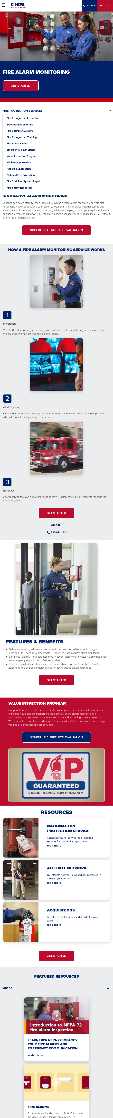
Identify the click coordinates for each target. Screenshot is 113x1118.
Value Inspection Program (22, 156)
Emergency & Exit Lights (21, 150)
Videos (7, 988)
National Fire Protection (21, 175)
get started (20, 86)
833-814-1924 (59, 532)
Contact (105, 5)
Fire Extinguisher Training (22, 137)
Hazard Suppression (19, 169)
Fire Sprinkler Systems (20, 131)
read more (54, 845)
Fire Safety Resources (20, 188)
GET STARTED (56, 513)
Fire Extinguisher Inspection (23, 118)
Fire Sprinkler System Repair (24, 181)
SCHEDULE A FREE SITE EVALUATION (56, 230)
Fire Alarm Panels (17, 143)
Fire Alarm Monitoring (20, 124)
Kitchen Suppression (19, 162)
